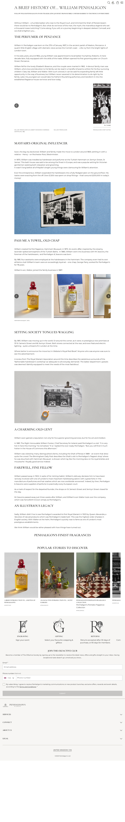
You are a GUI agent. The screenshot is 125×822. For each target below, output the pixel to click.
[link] (117, 2)
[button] (16, 167)
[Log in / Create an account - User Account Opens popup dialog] (113, 2)
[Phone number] (69, 739)
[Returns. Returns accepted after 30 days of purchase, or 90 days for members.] (95, 692)
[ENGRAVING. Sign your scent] (22, 691)
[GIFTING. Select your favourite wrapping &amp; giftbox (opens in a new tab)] (58, 692)
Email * (5, 724)
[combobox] (9, 739)
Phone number (12, 735)
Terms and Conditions (27, 748)
